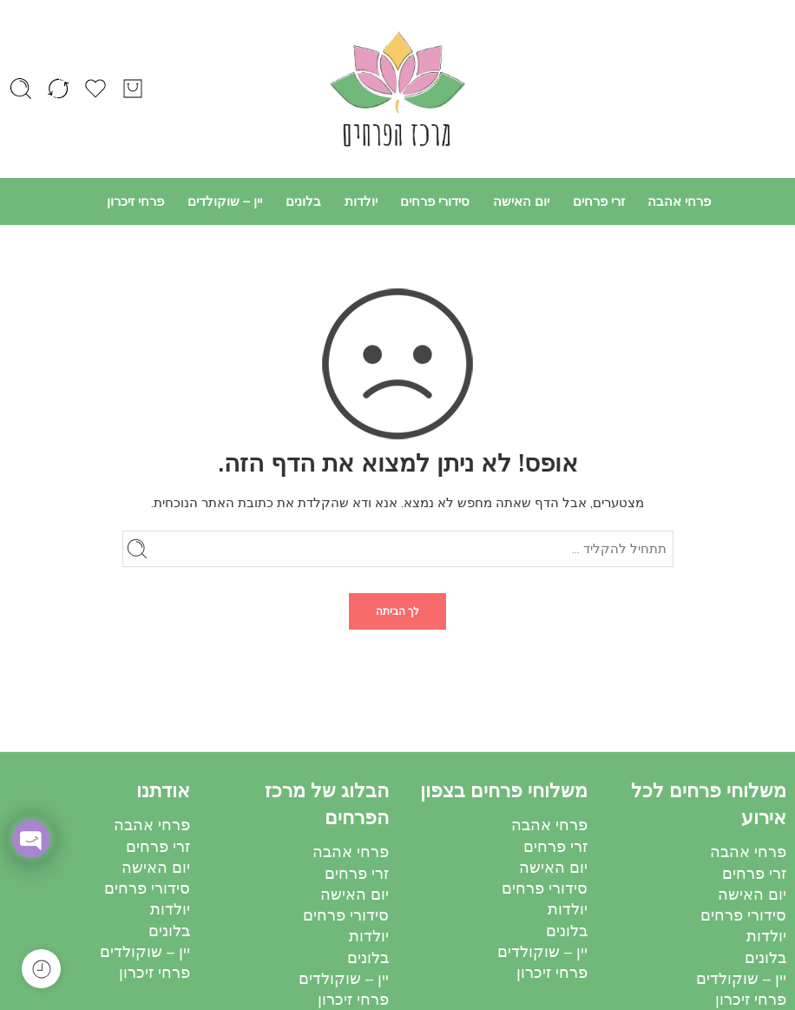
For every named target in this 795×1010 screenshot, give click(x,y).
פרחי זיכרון (135, 201)
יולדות (361, 201)
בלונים (303, 201)
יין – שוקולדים (224, 201)
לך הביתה (397, 611)
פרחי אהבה (679, 201)
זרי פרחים (599, 201)
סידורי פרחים (435, 201)
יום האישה (521, 201)
